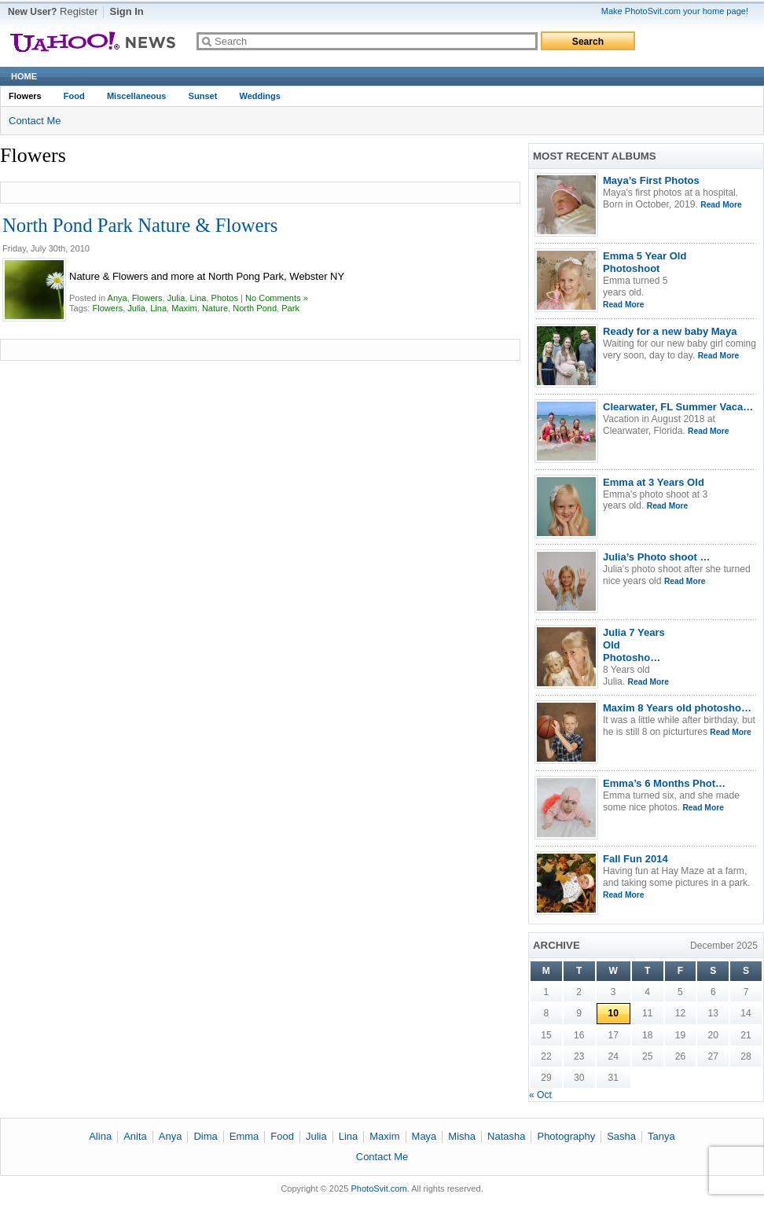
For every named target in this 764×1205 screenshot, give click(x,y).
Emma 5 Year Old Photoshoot (644, 262)
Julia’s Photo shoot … (657, 557)
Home (24, 76)
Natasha (506, 1136)
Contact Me (35, 121)
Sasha (621, 1136)
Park (290, 308)
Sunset (203, 96)
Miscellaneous (137, 96)
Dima (205, 1136)
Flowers (25, 96)
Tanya (661, 1136)
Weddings (260, 96)
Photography (566, 1136)
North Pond (255, 308)
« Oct (540, 1094)
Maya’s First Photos (651, 180)
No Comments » (276, 298)
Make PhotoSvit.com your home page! (674, 11)
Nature (215, 308)
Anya (117, 298)
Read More (720, 204)
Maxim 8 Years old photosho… (677, 708)
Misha (462, 1136)
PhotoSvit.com (378, 1188)
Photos (224, 298)
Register (78, 11)
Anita (135, 1136)
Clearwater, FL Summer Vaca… (678, 407)
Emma (244, 1136)
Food (74, 96)
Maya (424, 1136)
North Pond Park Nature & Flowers (139, 225)
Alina (100, 1136)
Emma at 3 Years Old (653, 482)
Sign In (126, 11)
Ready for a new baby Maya (669, 331)
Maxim (184, 308)
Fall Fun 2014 (635, 859)
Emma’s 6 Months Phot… (664, 783)
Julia (176, 298)
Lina (198, 298)
